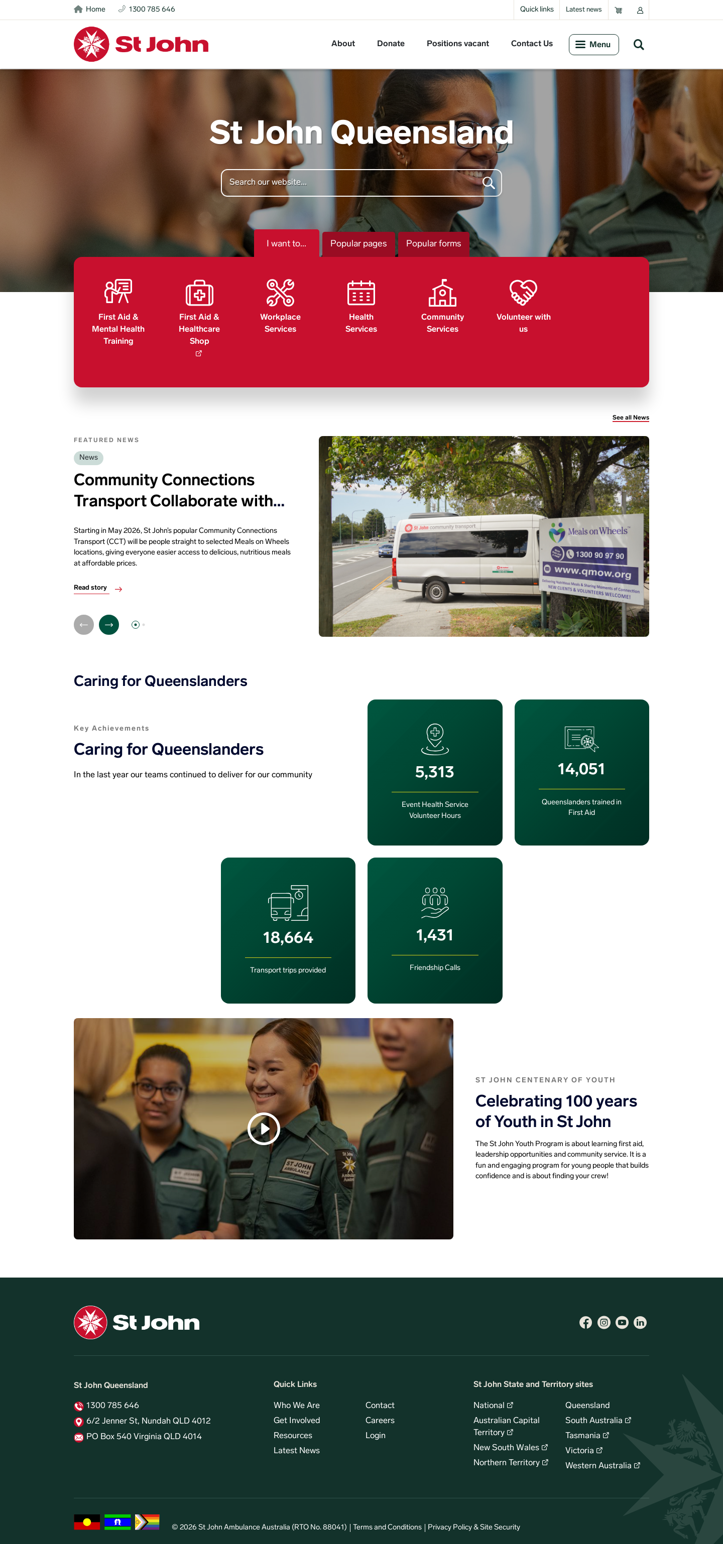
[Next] (109, 620)
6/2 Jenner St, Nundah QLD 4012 (148, 1417)
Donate (391, 44)
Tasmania (582, 1431)
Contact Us (532, 44)
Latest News (297, 1446)
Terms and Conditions (387, 1522)
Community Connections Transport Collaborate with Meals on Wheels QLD (173, 497)
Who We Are (297, 1401)
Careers (380, 1416)
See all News (631, 413)
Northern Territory (506, 1458)
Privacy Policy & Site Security (474, 1522)
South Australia (594, 1416)
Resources (293, 1431)
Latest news (584, 10)
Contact (380, 1401)
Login (376, 1431)
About (343, 44)
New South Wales (506, 1443)
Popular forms (433, 244)
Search (638, 44)
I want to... (286, 244)
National (489, 1401)
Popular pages (358, 244)
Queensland (587, 1401)
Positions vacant (458, 44)
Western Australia (598, 1461)
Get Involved (297, 1416)
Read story (90, 583)
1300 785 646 (112, 1401)
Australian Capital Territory (506, 1422)
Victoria (579, 1446)
